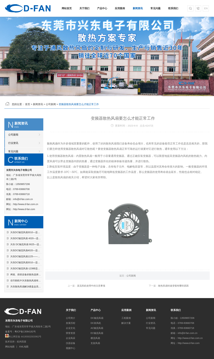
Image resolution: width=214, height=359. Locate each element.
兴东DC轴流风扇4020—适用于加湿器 (25, 265)
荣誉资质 (70, 333)
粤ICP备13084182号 (25, 331)
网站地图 (10, 346)
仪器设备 (70, 343)
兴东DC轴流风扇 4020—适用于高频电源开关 (25, 253)
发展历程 (70, 323)
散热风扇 (52, 153)
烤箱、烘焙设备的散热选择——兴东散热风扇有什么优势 (25, 289)
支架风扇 (95, 343)
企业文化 (70, 328)
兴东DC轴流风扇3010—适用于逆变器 (25, 277)
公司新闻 (51, 103)
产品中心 (103, 8)
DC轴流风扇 (97, 318)
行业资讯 (13, 153)
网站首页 (68, 8)
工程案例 (126, 318)
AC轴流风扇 (97, 328)
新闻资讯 (137, 8)
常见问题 (155, 8)
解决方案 (126, 323)
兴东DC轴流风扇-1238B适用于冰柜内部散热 (25, 283)
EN (205, 8)
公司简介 (70, 318)
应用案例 (120, 8)
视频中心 (70, 348)
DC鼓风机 (96, 323)
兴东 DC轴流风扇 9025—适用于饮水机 (25, 259)
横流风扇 (95, 338)
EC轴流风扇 (97, 333)
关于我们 (85, 8)
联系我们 (172, 8)
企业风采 (70, 338)
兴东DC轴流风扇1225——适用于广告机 (25, 271)
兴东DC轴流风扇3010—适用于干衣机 (25, 247)
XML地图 (24, 346)
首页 (27, 103)
